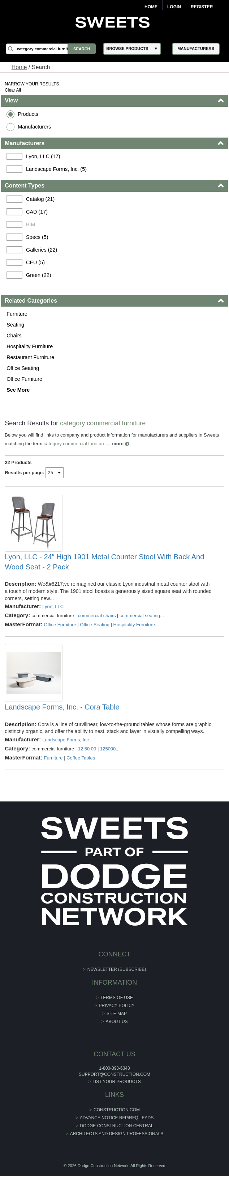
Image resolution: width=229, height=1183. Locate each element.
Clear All (13, 90)
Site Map (117, 1013)
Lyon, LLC (53, 606)
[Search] (51, 48)
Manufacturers (34, 127)
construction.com (117, 1109)
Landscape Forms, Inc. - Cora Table (62, 707)
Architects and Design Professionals (117, 1133)
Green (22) (38, 275)
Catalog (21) (40, 199)
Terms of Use (116, 997)
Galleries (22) (41, 250)
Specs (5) (37, 237)
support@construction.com (114, 1074)
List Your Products (116, 1081)
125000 (108, 749)
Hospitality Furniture (30, 346)
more (118, 443)
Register (202, 6)
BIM (30, 224)
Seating (15, 325)
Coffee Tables (80, 758)
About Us (116, 1021)
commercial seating (140, 615)
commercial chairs (97, 615)
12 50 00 (87, 749)
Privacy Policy (117, 1005)
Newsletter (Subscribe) (116, 969)
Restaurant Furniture (30, 357)
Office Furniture (24, 379)
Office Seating (23, 368)
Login (174, 6)
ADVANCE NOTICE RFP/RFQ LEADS (117, 1117)
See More (18, 390)
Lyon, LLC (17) (43, 156)
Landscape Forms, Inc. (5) (56, 169)
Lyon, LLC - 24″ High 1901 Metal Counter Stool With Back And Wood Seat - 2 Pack (104, 562)
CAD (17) (37, 212)
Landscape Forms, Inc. (66, 739)
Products (28, 114)
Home (150, 6)
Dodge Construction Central (116, 1125)
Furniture (17, 314)
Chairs (14, 335)
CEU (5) (35, 262)
